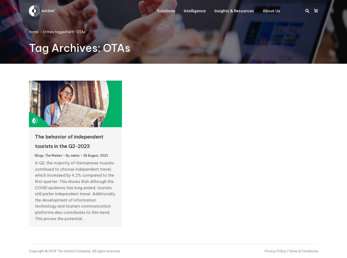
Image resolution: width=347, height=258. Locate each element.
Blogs (39, 155)
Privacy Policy (276, 251)
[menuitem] (166, 10)
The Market (53, 155)
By (73, 155)
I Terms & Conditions (302, 251)
